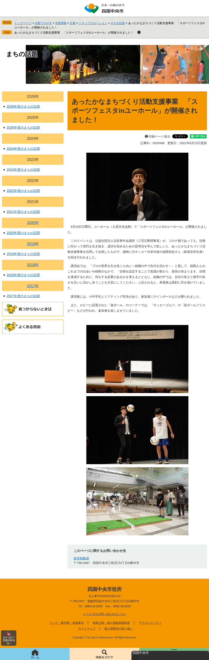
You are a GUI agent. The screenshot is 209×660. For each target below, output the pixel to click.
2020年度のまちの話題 (23, 233)
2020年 (33, 223)
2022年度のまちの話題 (23, 191)
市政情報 (61, 23)
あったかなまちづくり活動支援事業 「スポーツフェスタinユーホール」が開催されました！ (74, 32)
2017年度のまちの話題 (23, 296)
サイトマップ (86, 628)
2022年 (33, 181)
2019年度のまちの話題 (23, 254)
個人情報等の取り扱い (118, 628)
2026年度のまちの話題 (23, 106)
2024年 (33, 139)
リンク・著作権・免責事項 (66, 622)
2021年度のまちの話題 (23, 212)
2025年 (33, 117)
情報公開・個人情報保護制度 (111, 622)
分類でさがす (43, 23)
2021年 (33, 202)
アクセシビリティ (150, 622)
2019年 (33, 244)
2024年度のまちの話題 (23, 148)
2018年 (33, 265)
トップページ (22, 23)
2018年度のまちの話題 (23, 275)
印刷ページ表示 (159, 136)
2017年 (33, 286)
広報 (73, 23)
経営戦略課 (81, 558)
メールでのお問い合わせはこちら (104, 614)
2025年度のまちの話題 (23, 127)
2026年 (33, 96)
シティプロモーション (93, 23)
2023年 (33, 160)
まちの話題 (118, 23)
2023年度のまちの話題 (23, 169)
